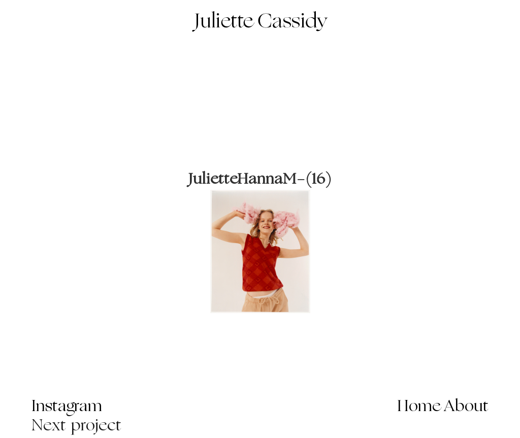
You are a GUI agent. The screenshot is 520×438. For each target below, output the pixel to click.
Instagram (66, 407)
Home (419, 407)
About (466, 407)
